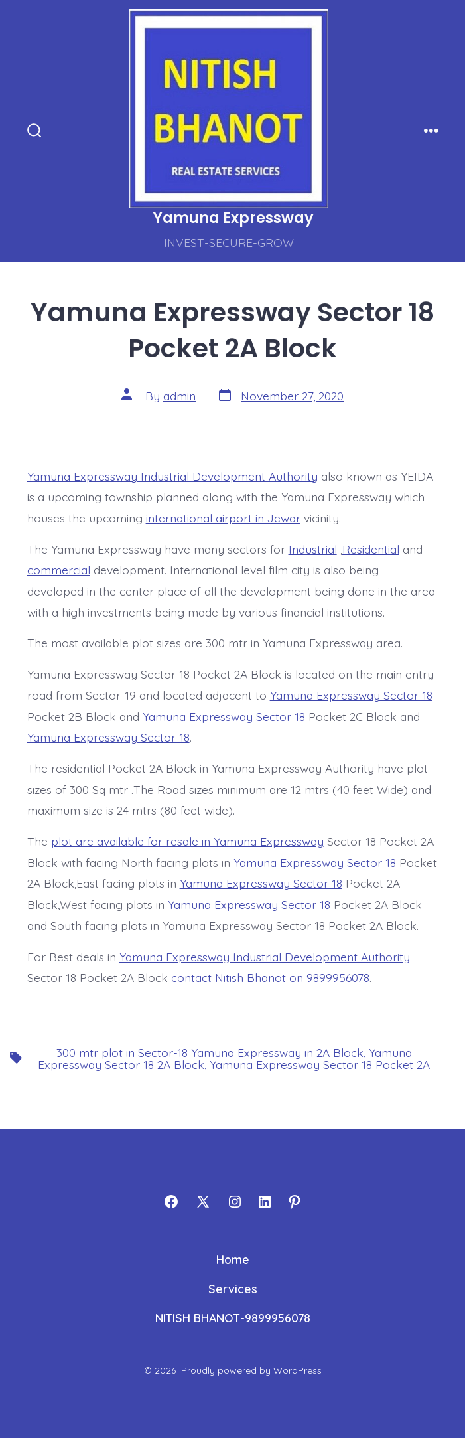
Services (232, 1288)
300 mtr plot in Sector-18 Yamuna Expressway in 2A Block (210, 1052)
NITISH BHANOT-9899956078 (232, 1318)
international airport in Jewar (223, 518)
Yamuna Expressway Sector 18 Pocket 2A (320, 1064)
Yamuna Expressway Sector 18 (351, 695)
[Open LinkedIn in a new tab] (264, 1201)
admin (179, 395)
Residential (370, 549)
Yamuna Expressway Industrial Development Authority (172, 476)
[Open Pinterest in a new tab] (294, 1201)
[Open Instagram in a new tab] (235, 1201)
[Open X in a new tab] (203, 1201)
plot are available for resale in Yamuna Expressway (187, 841)
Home (232, 1259)
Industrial (313, 549)
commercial (58, 569)
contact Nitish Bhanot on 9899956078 (270, 977)
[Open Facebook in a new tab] (171, 1201)
